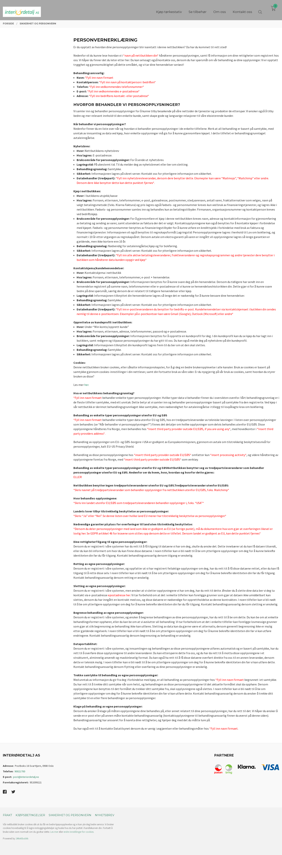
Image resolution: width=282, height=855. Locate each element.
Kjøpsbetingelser (30, 815)
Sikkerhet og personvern (70, 815)
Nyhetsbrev (104, 815)
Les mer (54, 831)
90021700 (19, 771)
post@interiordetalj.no (26, 777)
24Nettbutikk (22, 838)
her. (86, 385)
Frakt (7, 815)
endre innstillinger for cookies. (79, 831)
